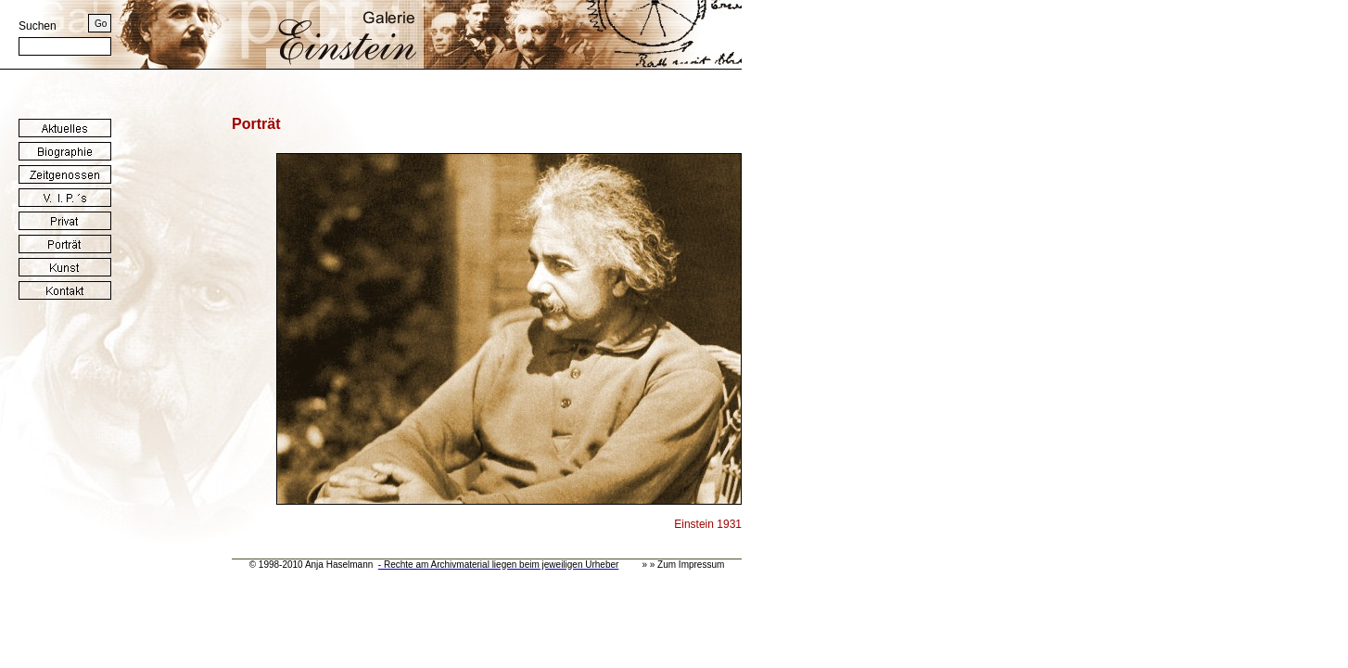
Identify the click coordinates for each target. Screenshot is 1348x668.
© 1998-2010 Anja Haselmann (311, 564)
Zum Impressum (690, 564)
